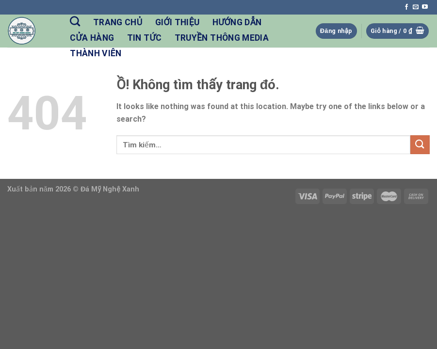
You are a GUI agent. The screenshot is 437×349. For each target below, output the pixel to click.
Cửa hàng (92, 38)
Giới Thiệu (177, 22)
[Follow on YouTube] (425, 7)
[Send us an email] (416, 7)
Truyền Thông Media (222, 38)
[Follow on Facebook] (406, 7)
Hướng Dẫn (237, 22)
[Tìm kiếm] (75, 21)
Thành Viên (96, 53)
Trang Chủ (118, 22)
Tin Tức (144, 38)
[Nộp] (420, 144)
